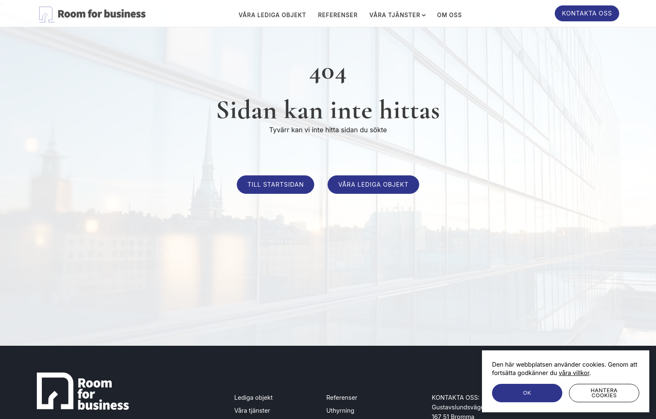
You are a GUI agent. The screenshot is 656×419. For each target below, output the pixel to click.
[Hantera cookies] (604, 393)
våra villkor (574, 372)
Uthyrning (340, 410)
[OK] (527, 393)
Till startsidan (275, 184)
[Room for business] (91, 13)
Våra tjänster (397, 15)
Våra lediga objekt (272, 15)
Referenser (338, 15)
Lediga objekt (253, 397)
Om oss (449, 15)
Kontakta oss (587, 13)
